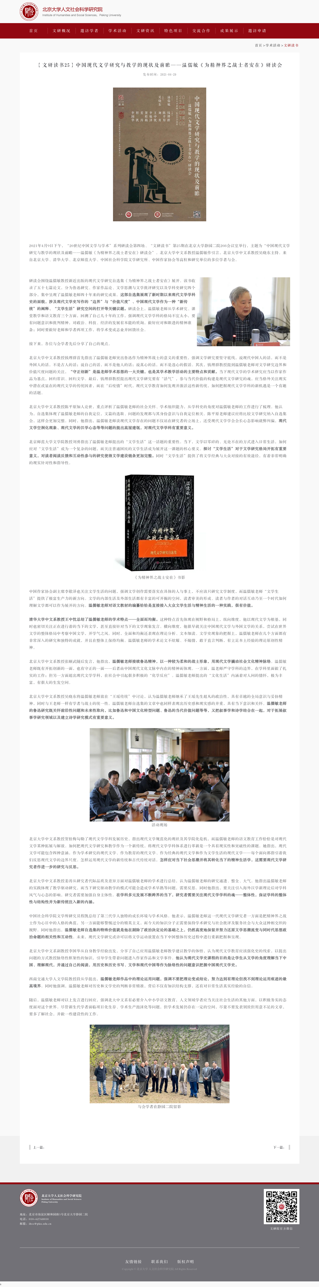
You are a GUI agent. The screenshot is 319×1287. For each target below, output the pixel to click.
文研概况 (61, 31)
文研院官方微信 (281, 1209)
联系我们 (159, 1262)
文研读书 (291, 45)
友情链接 (133, 1262)
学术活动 (117, 31)
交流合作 (201, 31)
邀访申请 (257, 31)
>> (277, 45)
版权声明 (185, 1262)
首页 (33, 31)
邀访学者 (89, 31)
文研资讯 (145, 31)
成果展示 (229, 31)
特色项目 (173, 31)
